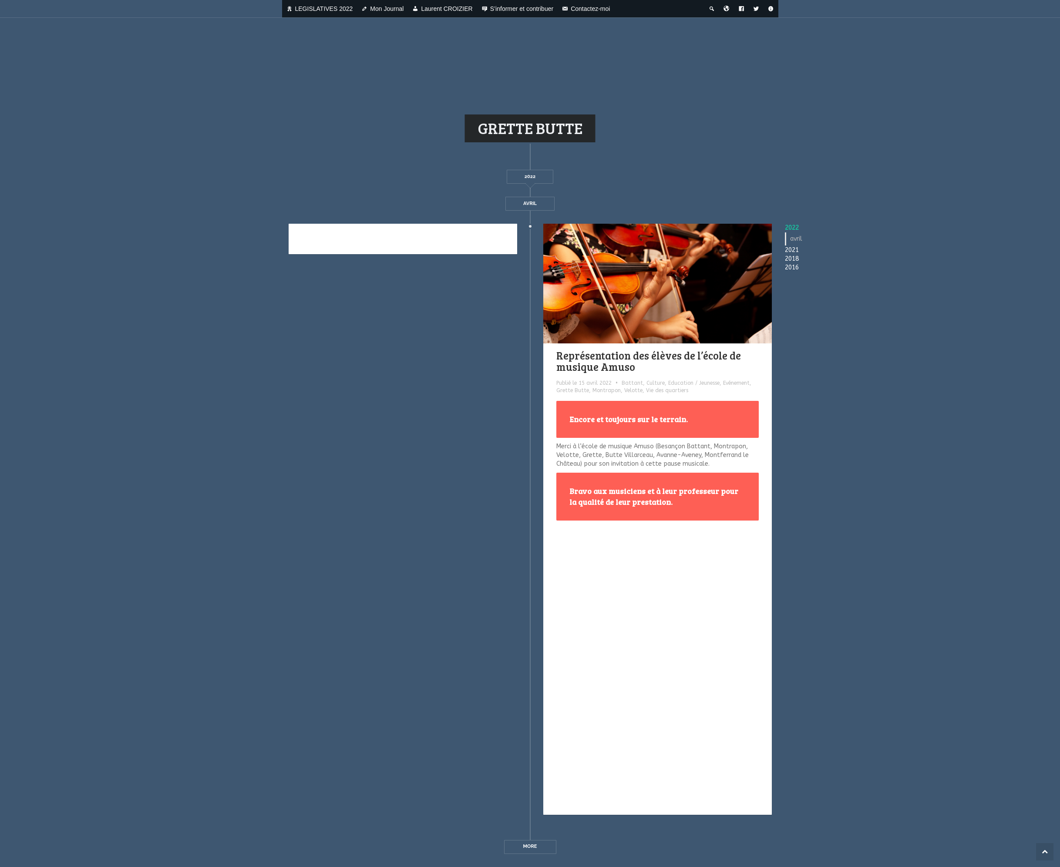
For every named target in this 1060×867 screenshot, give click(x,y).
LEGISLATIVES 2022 (324, 8)
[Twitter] (756, 8)
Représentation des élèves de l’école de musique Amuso (648, 361)
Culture (655, 383)
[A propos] (771, 8)
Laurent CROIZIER (446, 8)
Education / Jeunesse (694, 383)
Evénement (736, 383)
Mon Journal (387, 8)
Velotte (633, 390)
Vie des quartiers (667, 390)
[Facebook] (741, 8)
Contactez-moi (590, 8)
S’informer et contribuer (522, 8)
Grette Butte (572, 390)
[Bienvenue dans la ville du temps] (726, 8)
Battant (632, 383)
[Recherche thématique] (711, 8)
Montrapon (606, 390)
